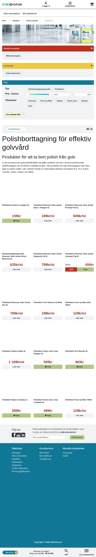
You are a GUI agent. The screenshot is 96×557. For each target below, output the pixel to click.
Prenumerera (77, 437)
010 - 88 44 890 (47, 553)
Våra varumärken (19, 456)
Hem (4, 21)
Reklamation (17, 462)
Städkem (16, 21)
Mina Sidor (44, 453)
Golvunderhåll (32, 21)
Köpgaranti (16, 465)
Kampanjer (67, 453)
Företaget (16, 453)
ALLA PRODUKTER (86, 552)
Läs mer (48, 221)
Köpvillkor (16, 459)
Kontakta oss (45, 459)
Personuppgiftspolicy (21, 471)
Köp (16, 221)
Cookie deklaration (20, 468)
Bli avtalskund (46, 456)
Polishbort (49, 21)
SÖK (66, 552)
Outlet (65, 456)
